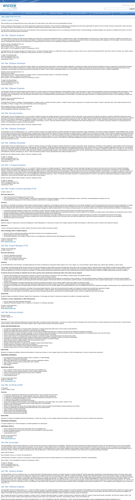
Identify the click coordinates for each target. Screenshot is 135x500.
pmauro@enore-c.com (10, 241)
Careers (7, 16)
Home (3, 16)
